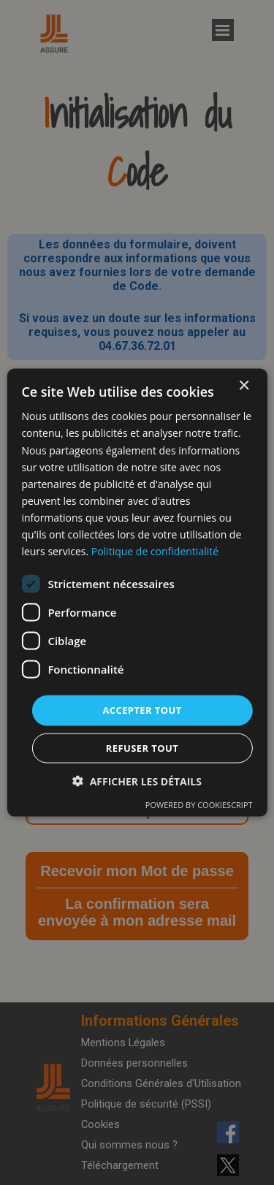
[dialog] (137, 593)
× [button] (243, 386)
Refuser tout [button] (142, 747)
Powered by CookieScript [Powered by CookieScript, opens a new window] (199, 804)
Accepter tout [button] (141, 710)
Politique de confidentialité (154, 551)
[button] (137, 781)
